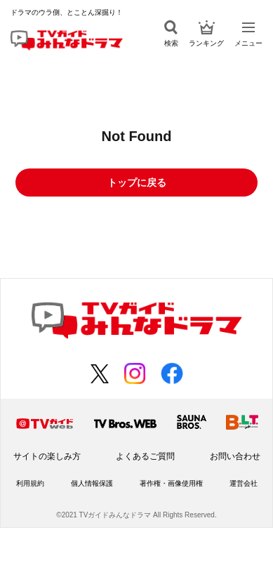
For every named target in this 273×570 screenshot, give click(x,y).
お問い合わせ (235, 456)
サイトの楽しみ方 (47, 456)
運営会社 (243, 483)
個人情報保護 (92, 483)
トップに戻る (136, 182)
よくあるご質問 (145, 456)
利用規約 (30, 483)
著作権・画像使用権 (171, 483)
